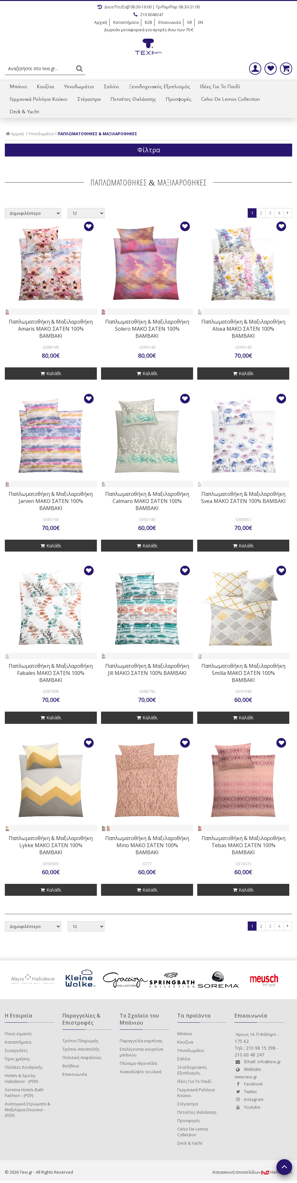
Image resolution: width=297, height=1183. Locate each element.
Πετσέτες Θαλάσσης (133, 98)
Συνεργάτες (16, 1050)
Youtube (247, 1107)
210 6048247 (148, 14)
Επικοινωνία (169, 22)
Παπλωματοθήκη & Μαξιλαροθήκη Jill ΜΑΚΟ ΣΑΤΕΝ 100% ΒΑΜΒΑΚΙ (147, 669)
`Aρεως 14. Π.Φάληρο (255, 1034)
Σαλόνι (111, 86)
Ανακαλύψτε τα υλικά (141, 1071)
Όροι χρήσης (17, 1059)
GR (189, 22)
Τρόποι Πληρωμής (80, 1041)
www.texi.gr (246, 1077)
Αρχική (100, 22)
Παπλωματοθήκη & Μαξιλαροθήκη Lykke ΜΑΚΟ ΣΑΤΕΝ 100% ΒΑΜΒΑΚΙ (51, 845)
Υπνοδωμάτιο (79, 86)
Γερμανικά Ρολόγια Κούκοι (39, 98)
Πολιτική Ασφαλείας (81, 1057)
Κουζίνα (45, 86)
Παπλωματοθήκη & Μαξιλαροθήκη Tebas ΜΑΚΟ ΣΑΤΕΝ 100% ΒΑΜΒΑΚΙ (243, 845)
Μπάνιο (18, 86)
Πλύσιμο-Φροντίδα (138, 1063)
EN (200, 22)
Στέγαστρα (89, 98)
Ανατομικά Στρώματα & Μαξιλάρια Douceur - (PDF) (27, 1109)
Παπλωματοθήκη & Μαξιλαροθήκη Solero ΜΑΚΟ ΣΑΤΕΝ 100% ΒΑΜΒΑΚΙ (147, 328)
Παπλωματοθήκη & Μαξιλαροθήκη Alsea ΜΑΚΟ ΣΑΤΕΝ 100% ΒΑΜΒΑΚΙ (243, 328)
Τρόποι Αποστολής (80, 1049)
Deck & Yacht (24, 111)
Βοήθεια (70, 1066)
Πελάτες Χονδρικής (23, 1067)
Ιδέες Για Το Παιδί (220, 86)
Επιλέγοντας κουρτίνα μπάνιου (141, 1052)
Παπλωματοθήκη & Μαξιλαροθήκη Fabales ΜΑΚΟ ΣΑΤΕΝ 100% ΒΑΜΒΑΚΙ (51, 673)
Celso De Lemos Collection (230, 98)
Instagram (249, 1099)
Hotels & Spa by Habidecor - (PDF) (21, 1078)
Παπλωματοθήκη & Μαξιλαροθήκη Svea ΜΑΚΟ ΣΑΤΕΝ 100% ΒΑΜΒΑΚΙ (243, 497)
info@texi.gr (269, 1062)
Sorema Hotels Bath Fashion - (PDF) (24, 1092)
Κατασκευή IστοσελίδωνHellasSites (252, 1172)
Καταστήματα (126, 22)
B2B (148, 22)
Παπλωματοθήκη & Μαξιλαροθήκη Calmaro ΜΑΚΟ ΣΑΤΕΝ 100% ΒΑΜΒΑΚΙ (147, 501)
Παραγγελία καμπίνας (141, 1041)
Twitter (246, 1091)
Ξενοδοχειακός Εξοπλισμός (159, 86)
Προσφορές (178, 98)
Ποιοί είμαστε (18, 1033)
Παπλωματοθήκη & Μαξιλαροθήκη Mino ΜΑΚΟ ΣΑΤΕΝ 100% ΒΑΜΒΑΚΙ (147, 845)
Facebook (249, 1084)
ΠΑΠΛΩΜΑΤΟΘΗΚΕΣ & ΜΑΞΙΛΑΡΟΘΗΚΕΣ (97, 134)
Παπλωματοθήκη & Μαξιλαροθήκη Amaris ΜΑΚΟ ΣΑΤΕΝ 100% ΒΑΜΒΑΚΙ (51, 328)
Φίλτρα (148, 150)
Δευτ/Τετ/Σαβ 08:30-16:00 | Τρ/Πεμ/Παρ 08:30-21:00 (148, 7)
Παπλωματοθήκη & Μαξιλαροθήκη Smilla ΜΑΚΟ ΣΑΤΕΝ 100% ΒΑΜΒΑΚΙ (243, 673)
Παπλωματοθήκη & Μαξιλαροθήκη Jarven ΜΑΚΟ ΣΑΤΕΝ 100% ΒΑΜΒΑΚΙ (51, 501)
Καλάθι (51, 373)
